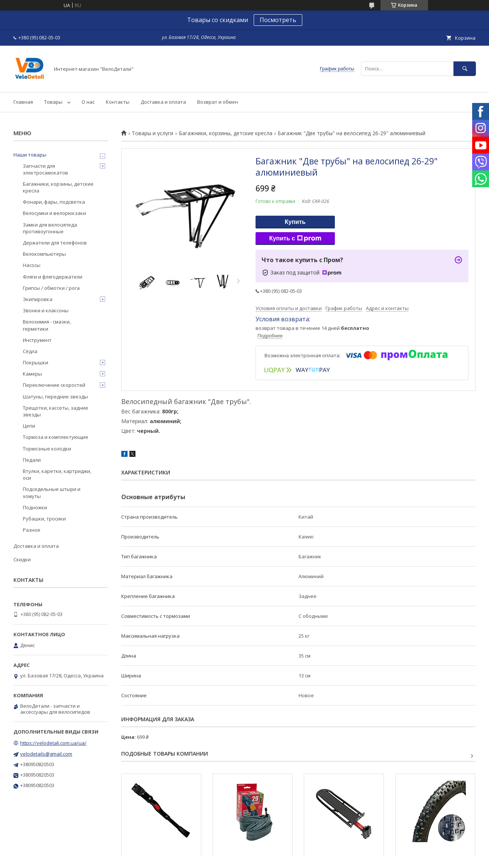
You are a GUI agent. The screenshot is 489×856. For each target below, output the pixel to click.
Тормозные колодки (47, 448)
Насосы (31, 265)
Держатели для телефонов (55, 242)
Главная (23, 101)
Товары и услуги (152, 133)
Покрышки (35, 362)
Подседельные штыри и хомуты (51, 492)
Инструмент (37, 340)
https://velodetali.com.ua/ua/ (53, 743)
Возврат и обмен (217, 101)
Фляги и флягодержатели (52, 276)
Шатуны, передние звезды (55, 396)
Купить (295, 222)
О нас (88, 101)
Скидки (22, 559)
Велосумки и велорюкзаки (54, 213)
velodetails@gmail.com (46, 754)
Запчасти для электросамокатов (45, 169)
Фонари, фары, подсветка (54, 201)
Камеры (32, 373)
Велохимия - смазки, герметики (47, 325)
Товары (53, 101)
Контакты (117, 101)
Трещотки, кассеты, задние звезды (55, 411)
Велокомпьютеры (44, 254)
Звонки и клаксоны (45, 310)
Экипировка (37, 299)
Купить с (295, 238)
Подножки (35, 507)
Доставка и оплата (163, 101)
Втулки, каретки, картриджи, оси (57, 474)
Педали (32, 459)
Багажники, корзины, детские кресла (225, 133)
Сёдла (30, 351)
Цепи (29, 425)
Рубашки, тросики (44, 518)
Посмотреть (278, 20)
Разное (31, 529)
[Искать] (464, 68)
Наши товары (29, 154)
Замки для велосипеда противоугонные (50, 228)
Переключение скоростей (54, 385)
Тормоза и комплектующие (55, 437)
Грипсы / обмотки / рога (51, 288)
